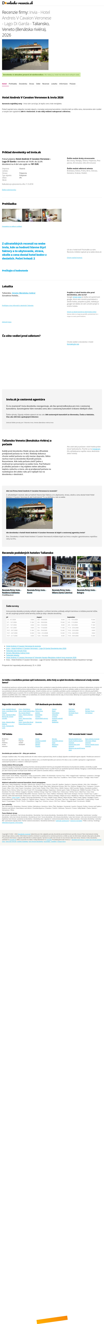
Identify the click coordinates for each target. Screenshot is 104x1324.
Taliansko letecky (12, 655)
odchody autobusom (62, 821)
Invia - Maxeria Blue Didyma (8, 723)
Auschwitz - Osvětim (50, 841)
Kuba (53, 743)
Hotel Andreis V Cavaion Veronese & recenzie (23, 646)
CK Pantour (89, 713)
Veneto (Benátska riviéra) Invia (43, 422)
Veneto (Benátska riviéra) (23, 293)
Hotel (4, 84)
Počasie (72, 84)
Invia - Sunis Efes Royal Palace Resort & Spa (26, 723)
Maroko (54, 739)
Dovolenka (23, 84)
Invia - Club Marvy (24, 709)
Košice (21, 739)
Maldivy (54, 746)
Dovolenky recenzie (24, 834)
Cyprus (54, 709)
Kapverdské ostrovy (41, 718)
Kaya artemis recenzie (92, 739)
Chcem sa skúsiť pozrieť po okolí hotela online (81, 312)
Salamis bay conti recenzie (74, 745)
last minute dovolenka (36, 841)
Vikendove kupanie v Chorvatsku (12, 822)
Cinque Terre (61, 841)
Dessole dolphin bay (75, 739)
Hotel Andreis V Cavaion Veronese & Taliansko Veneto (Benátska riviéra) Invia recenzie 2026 (41, 657)
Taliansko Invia (28, 422)
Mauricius (55, 744)
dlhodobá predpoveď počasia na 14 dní (25, 452)
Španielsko (38, 715)
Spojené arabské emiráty (57, 719)
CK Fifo (87, 709)
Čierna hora (39, 711)
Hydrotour (72, 711)
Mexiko (37, 744)
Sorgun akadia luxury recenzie (92, 745)
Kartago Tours (89, 711)
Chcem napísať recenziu (74, 258)
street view (77, 297)
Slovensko (38, 722)
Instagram (96, 449)
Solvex (71, 715)
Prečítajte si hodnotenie (15, 270)
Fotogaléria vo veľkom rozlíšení (12, 226)
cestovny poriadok (76, 821)
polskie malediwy (22, 841)
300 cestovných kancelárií (56, 414)
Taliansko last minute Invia (16, 651)
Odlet (38, 84)
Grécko (37, 713)
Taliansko (55, 715)
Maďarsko (55, 722)
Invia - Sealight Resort (9, 709)
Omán (37, 739)
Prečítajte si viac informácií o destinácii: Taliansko (17, 305)
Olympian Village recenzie (90, 742)
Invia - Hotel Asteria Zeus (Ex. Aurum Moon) (27, 712)
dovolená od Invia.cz (78, 840)
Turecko (54, 716)
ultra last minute (11, 841)
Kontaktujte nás (73, 344)
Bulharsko (38, 709)
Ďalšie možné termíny (9, 190)
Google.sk (13, 840)
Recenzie (45, 84)
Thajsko (37, 746)
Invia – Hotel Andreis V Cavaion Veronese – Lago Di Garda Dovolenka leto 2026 (36, 648)
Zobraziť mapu (6, 322)
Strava (31, 84)
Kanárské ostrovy (57, 741)
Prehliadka (13, 84)
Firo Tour (71, 709)
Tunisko (37, 716)
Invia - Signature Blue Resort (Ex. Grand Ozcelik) (9, 716)
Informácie (63, 84)
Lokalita (54, 84)
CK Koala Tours (73, 713)
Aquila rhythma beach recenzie (76, 742)
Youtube (49, 840)
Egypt (54, 711)
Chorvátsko (55, 713)
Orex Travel (16, 797)
